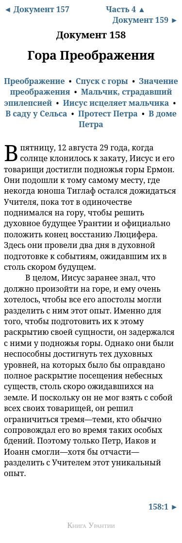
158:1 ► (163, 506)
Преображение (34, 81)
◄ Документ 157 (36, 9)
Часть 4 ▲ (126, 9)
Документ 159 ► (145, 20)
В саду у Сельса (36, 113)
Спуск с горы (102, 81)
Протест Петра (108, 113)
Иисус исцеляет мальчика (116, 103)
